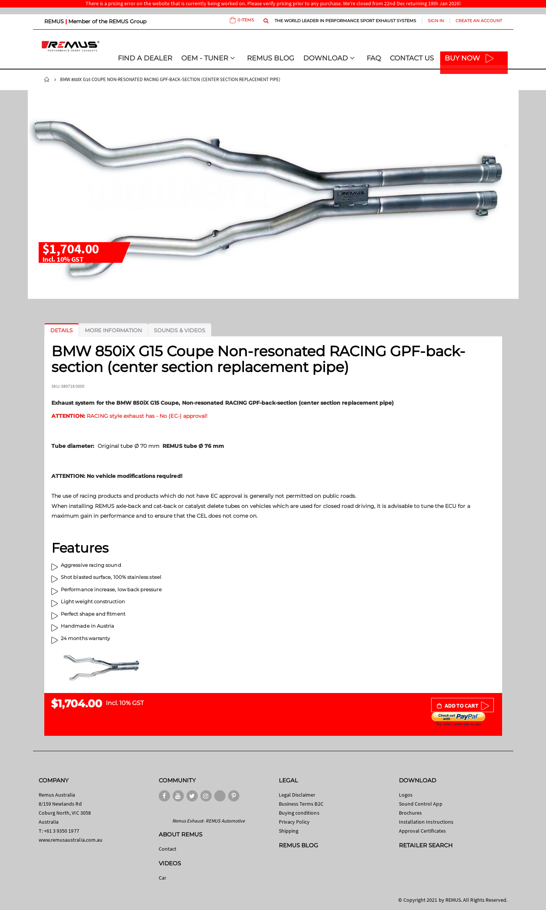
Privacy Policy (294, 821)
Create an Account (479, 20)
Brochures (410, 812)
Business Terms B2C (301, 803)
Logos (405, 794)
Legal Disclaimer (297, 794)
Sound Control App (420, 803)
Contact (167, 848)
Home (47, 79)
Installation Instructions (426, 821)
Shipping (289, 830)
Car (162, 877)
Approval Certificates (422, 830)
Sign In (436, 20)
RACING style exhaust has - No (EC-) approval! (129, 416)
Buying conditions (299, 812)
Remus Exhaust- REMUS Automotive (208, 821)
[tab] (61, 330)
